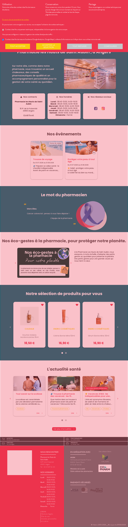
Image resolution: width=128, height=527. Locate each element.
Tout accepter (17, 46)
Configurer (110, 46)
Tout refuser (79, 46)
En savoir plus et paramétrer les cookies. (15, 19)
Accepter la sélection (48, 46)
